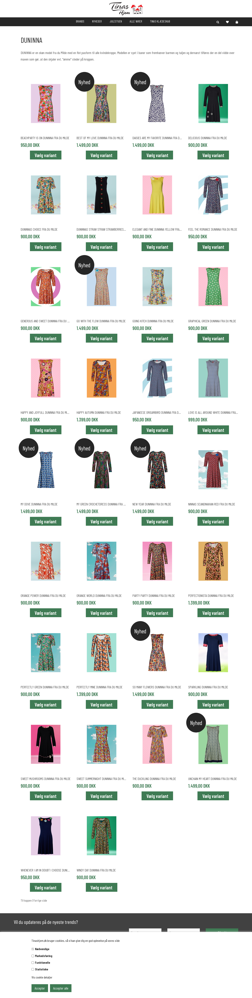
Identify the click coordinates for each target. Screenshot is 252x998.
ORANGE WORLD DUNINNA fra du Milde (99, 595)
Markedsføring (43, 956)
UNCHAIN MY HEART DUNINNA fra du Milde (212, 778)
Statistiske (41, 969)
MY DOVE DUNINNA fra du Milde (39, 504)
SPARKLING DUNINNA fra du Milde (208, 687)
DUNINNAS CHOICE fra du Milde (39, 229)
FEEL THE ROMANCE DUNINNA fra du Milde (212, 229)
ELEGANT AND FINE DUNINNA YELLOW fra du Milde (157, 229)
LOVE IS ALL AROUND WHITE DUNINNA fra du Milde (213, 412)
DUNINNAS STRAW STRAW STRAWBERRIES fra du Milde (102, 229)
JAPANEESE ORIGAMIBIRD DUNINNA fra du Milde (157, 412)
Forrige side (40, 900)
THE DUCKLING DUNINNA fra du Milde (154, 778)
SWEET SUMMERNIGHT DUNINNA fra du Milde (102, 778)
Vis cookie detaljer (42, 977)
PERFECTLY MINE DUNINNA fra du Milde (99, 687)
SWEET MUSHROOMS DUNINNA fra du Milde (45, 778)
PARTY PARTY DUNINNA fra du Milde (153, 595)
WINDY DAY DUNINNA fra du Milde (96, 870)
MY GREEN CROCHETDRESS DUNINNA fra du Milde (102, 504)
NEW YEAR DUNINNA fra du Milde (151, 504)
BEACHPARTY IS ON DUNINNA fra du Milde (45, 138)
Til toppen (26, 900)
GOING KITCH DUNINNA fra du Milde (153, 321)
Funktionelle (42, 962)
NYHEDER (97, 21)
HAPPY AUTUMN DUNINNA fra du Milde (99, 412)
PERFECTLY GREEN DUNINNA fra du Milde (45, 687)
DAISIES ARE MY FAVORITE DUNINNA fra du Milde (157, 138)
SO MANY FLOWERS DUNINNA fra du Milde (156, 687)
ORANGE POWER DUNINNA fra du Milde (43, 595)
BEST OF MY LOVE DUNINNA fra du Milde (100, 138)
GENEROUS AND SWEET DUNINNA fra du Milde (46, 321)
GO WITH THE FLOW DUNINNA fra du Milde (101, 321)
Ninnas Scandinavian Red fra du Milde (211, 504)
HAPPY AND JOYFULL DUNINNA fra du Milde (46, 412)
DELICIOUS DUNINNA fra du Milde (207, 138)
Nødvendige (42, 949)
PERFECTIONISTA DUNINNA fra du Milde (211, 595)
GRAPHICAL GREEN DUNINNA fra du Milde (212, 321)
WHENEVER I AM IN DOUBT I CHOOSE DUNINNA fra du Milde (46, 870)
